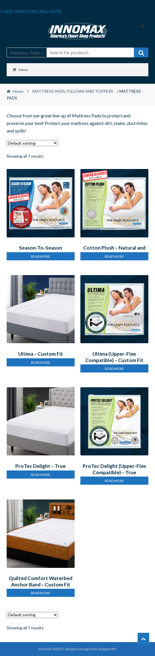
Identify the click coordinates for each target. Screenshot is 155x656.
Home (18, 91)
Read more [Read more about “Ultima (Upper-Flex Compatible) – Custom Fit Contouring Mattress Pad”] (114, 368)
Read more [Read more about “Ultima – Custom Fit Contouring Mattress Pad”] (40, 362)
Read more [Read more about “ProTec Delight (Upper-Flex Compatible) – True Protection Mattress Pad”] (114, 481)
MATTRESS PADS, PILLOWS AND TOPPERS (72, 91)
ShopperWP (107, 649)
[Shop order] (32, 143)
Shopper (71, 649)
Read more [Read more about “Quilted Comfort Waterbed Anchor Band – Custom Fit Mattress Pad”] (40, 593)
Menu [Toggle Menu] (20, 70)
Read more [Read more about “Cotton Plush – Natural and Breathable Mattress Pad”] (114, 256)
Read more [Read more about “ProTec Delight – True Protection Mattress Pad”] (40, 475)
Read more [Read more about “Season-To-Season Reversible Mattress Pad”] (40, 256)
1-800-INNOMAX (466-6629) (30, 11)
